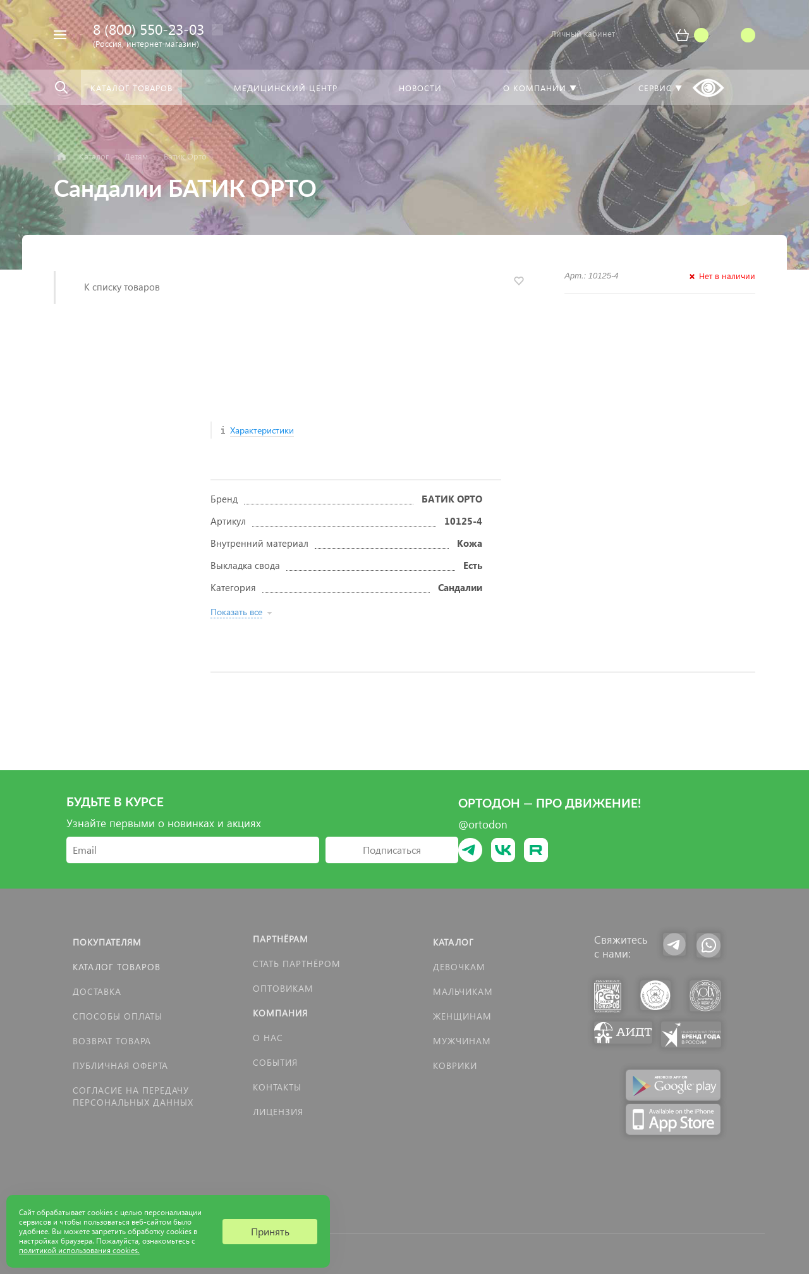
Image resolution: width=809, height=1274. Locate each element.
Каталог (453, 942)
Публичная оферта (120, 1065)
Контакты (277, 1087)
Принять (270, 1231)
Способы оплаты (117, 1016)
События (275, 1062)
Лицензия (278, 1112)
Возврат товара (112, 1041)
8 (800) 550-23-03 (148, 29)
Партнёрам (280, 939)
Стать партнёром (297, 964)
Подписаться (392, 849)
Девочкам (459, 967)
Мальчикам (463, 991)
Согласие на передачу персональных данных (133, 1096)
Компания (280, 1013)
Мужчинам (462, 1041)
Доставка (97, 991)
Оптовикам (283, 988)
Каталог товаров (117, 967)
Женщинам (462, 1016)
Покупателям (107, 942)
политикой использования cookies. (79, 1250)
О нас (268, 1038)
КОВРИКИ (455, 1065)
